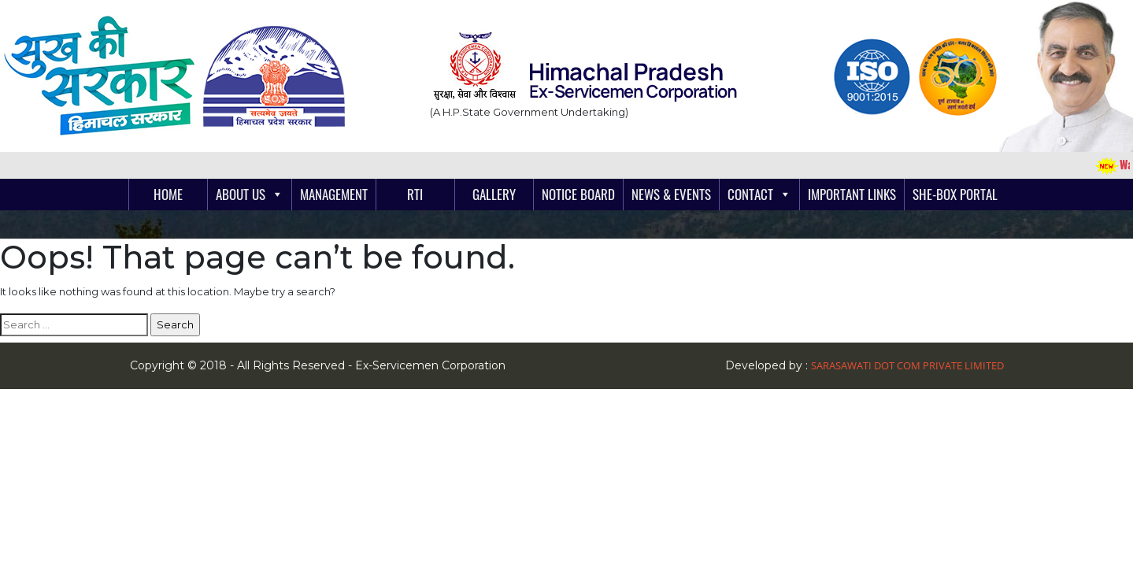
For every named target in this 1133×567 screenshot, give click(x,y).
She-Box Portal (955, 194)
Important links (852, 194)
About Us (240, 194)
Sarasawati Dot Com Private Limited (907, 365)
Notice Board (578, 194)
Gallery (494, 194)
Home (168, 194)
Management (334, 194)
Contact (750, 194)
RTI (415, 194)
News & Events (671, 194)
